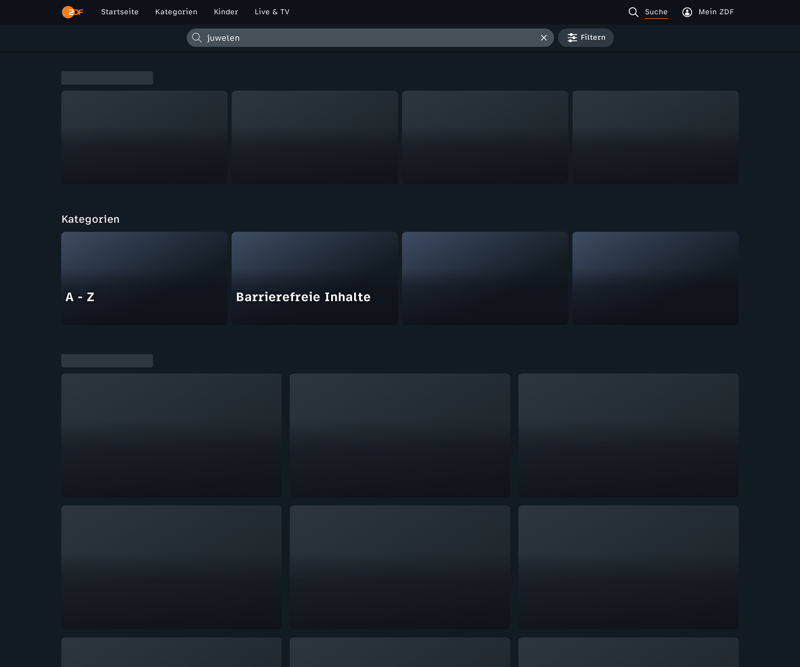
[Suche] (650, 12)
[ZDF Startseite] (72, 12)
